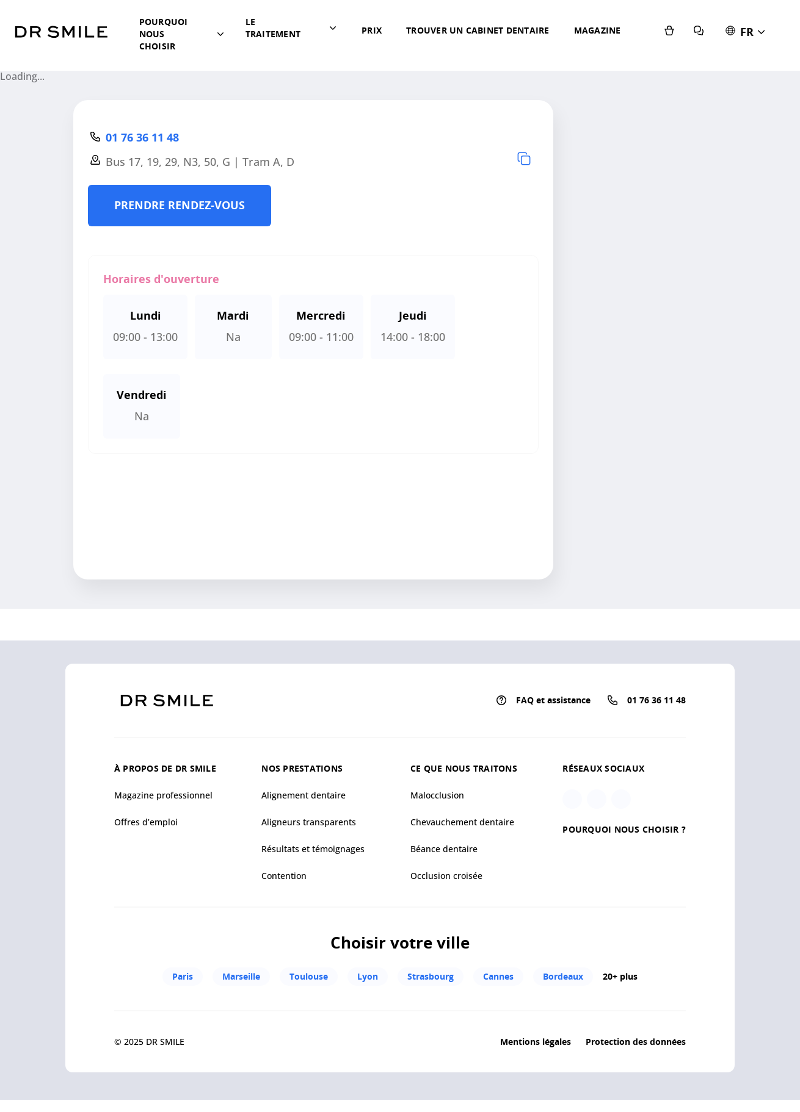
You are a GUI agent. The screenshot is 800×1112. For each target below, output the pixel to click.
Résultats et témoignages (313, 885)
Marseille (239, 1013)
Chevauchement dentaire (462, 858)
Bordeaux (561, 1013)
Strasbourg (428, 1013)
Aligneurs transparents (308, 858)
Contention (284, 912)
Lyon (365, 1013)
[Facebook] (596, 835)
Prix (388, 54)
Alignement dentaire (303, 832)
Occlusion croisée (446, 912)
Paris (180, 1013)
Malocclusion (437, 832)
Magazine (513, 54)
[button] (190, 55)
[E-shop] (700, 66)
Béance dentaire (444, 885)
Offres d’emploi (146, 858)
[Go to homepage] (61, 52)
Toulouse (307, 1013)
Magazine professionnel (163, 832)
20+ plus (620, 1013)
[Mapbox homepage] (30, 635)
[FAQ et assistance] (729, 66)
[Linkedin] (621, 835)
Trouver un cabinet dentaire (444, 73)
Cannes (496, 1013)
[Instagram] (572, 835)
